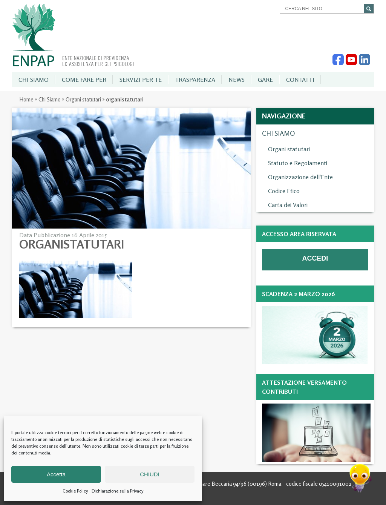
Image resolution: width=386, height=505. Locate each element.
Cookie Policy (75, 491)
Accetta (56, 474)
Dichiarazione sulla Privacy (117, 491)
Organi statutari (83, 99)
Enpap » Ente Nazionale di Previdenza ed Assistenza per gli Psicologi (73, 35)
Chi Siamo (49, 99)
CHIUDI (149, 474)
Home (26, 99)
